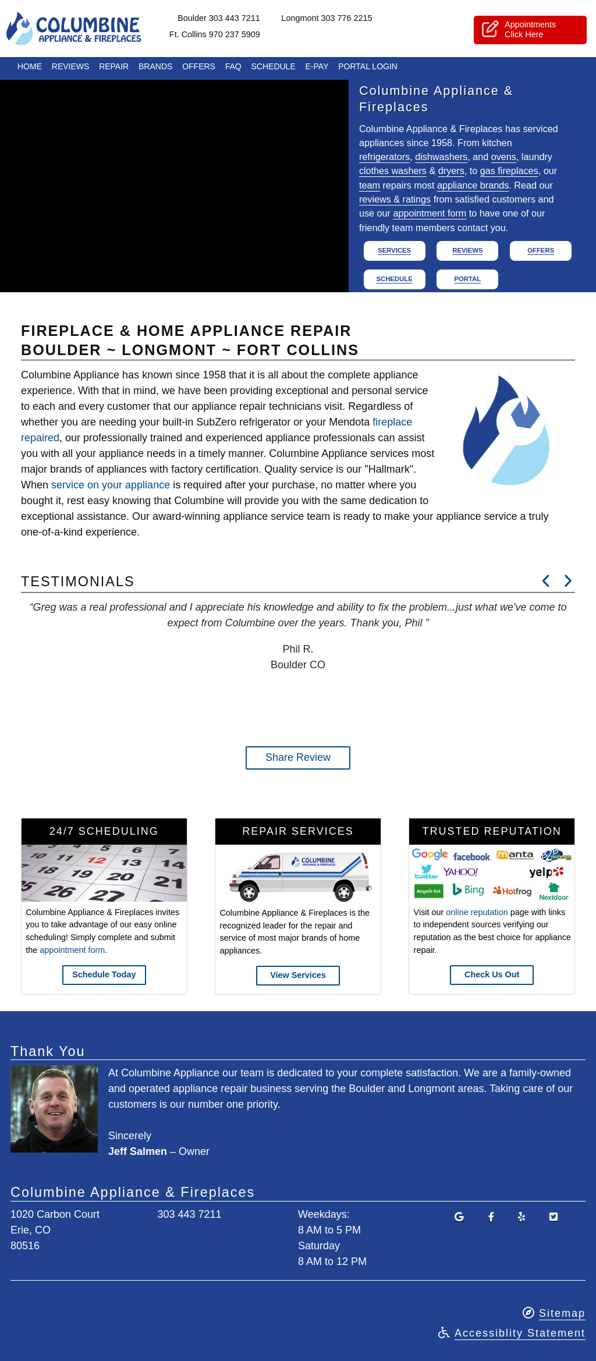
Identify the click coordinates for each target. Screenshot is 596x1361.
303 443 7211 (189, 1214)
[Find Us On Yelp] (521, 1217)
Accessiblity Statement (520, 1333)
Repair (114, 68)
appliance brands (473, 185)
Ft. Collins (228, 35)
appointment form (429, 213)
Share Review (298, 757)
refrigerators (384, 156)
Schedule (273, 68)
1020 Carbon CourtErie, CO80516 (55, 1230)
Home (29, 68)
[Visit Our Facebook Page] (491, 1217)
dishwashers (441, 156)
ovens (503, 156)
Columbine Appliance (92, 30)
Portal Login (368, 68)
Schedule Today (104, 974)
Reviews (71, 68)
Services (394, 250)
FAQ (233, 68)
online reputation (477, 912)
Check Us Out (491, 974)
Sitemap (562, 1313)
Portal (467, 278)
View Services (298, 975)
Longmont (340, 19)
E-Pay (317, 68)
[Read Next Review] (546, 581)
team (369, 185)
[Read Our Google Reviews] (459, 1217)
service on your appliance (110, 485)
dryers (451, 170)
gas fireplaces (509, 170)
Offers (198, 68)
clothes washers (393, 170)
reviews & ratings (395, 199)
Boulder (232, 19)
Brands (155, 68)
